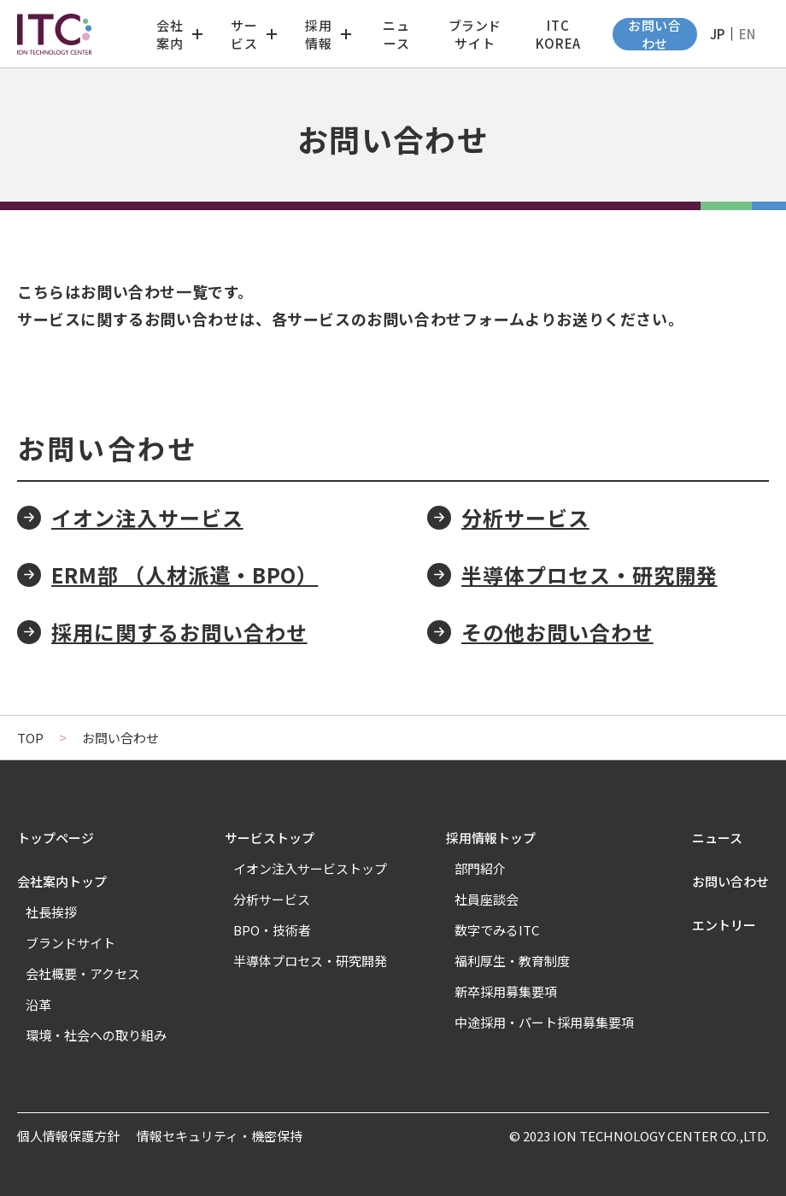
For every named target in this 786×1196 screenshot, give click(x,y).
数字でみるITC (497, 930)
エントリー (724, 925)
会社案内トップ (62, 881)
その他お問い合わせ (557, 632)
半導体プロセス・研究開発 (589, 574)
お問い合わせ (654, 34)
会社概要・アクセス (83, 973)
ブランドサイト (475, 34)
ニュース (396, 34)
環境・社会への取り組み (96, 1035)
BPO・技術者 (272, 930)
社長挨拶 (51, 912)
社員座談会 (487, 899)
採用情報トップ (491, 838)
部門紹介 (480, 868)
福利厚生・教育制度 (512, 961)
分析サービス (525, 517)
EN (747, 34)
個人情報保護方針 (68, 1136)
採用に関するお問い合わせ (179, 632)
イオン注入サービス (147, 517)
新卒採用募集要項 (506, 991)
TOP (30, 738)
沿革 (38, 1004)
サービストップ (269, 838)
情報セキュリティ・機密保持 (219, 1136)
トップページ (55, 838)
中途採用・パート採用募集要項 (544, 1022)
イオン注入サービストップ (310, 868)
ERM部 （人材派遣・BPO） (184, 574)
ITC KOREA (558, 34)
